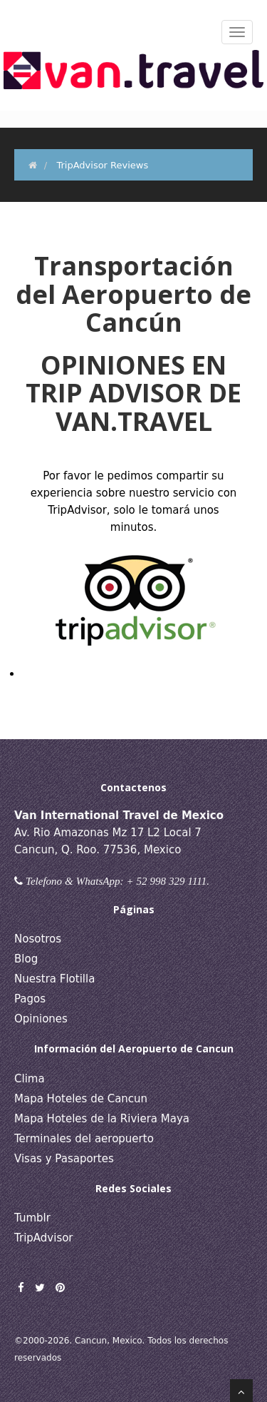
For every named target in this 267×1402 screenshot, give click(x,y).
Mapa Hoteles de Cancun (80, 1098)
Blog (26, 959)
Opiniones (41, 1018)
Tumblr (32, 1217)
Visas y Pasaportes (64, 1158)
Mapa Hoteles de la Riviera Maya (101, 1118)
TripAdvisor (43, 1237)
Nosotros (37, 939)
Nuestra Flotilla (54, 978)
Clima (29, 1078)
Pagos (30, 998)
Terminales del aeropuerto (84, 1138)
